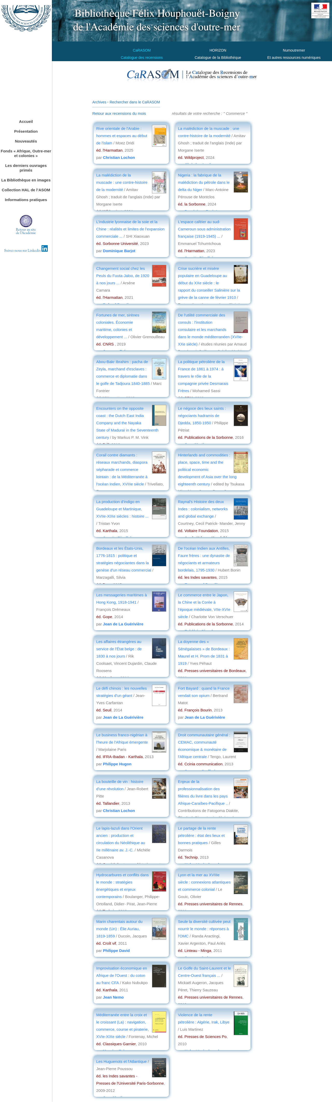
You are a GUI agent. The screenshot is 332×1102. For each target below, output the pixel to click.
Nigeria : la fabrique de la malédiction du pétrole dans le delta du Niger (204, 182)
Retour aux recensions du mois (119, 113)
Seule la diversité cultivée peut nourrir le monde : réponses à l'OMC (204, 928)
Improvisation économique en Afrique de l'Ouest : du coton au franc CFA (121, 975)
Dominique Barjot (119, 251)
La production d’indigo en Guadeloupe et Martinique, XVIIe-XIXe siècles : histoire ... (122, 508)
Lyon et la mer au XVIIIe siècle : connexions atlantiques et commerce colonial (204, 882)
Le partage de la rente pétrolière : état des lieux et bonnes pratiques (201, 835)
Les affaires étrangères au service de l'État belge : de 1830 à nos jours (119, 648)
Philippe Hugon (117, 764)
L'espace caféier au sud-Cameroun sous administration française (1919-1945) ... (204, 229)
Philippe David (116, 950)
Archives (99, 102)
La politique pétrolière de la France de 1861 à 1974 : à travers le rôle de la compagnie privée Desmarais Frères (203, 376)
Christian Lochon (119, 157)
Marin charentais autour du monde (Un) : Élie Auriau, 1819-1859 (119, 928)
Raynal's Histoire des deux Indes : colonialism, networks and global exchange (203, 508)
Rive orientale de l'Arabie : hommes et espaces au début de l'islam (121, 135)
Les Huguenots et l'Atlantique (122, 1061)
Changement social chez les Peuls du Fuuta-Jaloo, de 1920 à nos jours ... (122, 275)
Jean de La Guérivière (123, 624)
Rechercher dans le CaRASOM (134, 102)
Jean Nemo (113, 997)
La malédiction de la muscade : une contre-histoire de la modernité (122, 182)
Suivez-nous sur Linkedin (26, 251)
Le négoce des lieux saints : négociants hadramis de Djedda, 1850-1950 (202, 415)
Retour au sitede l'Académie (26, 232)
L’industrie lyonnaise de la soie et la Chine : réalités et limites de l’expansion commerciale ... (130, 229)
